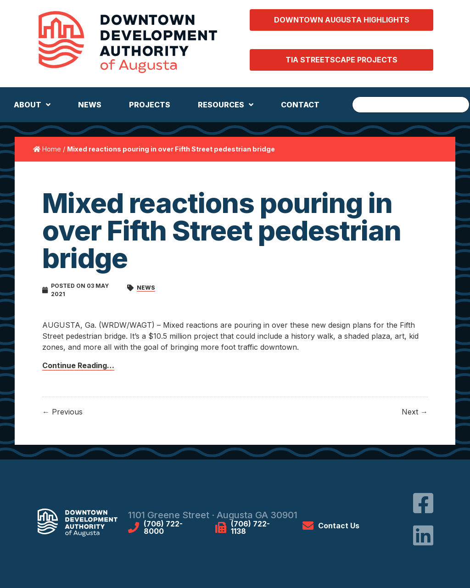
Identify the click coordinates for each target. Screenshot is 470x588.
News (146, 287)
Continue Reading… (78, 365)
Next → (415, 411)
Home (51, 149)
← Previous (62, 411)
